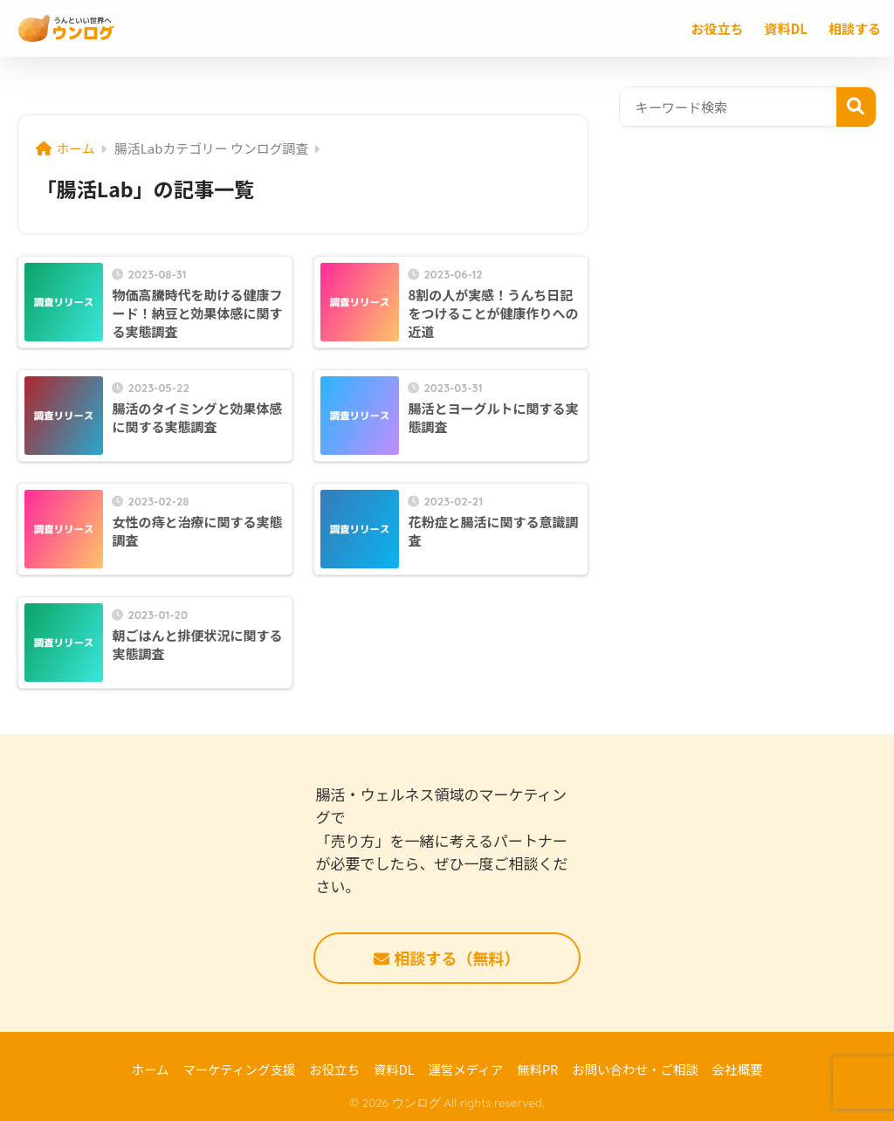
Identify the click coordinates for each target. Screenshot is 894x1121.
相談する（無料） (446, 957)
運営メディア (465, 1069)
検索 (856, 107)
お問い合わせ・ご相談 (635, 1069)
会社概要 (737, 1069)
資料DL (394, 1069)
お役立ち (334, 1069)
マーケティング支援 (238, 1069)
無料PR (537, 1069)
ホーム (149, 1069)
